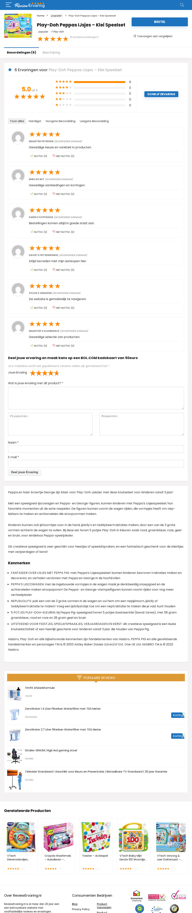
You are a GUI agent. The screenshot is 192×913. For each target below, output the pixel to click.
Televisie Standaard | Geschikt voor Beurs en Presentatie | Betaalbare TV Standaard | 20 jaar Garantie (96, 771)
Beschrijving (51, 52)
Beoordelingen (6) (21, 52)
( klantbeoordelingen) (84, 37)
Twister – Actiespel (95, 856)
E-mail (13, 457)
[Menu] (8, 5)
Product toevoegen (104, 905)
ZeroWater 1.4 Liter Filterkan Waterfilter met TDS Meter (63, 709)
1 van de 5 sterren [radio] (33, 373)
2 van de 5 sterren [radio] (36, 373)
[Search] (182, 5)
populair (56, 15)
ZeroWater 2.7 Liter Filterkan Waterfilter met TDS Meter (63, 729)
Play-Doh (58, 31)
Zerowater (31, 716)
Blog (74, 904)
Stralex (29, 758)
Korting (178, 715)
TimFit (28, 696)
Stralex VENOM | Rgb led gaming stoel (51, 750)
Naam (13, 442)
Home (40, 15)
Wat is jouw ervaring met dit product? (35, 383)
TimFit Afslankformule (40, 688)
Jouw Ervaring (17, 372)
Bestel (159, 22)
